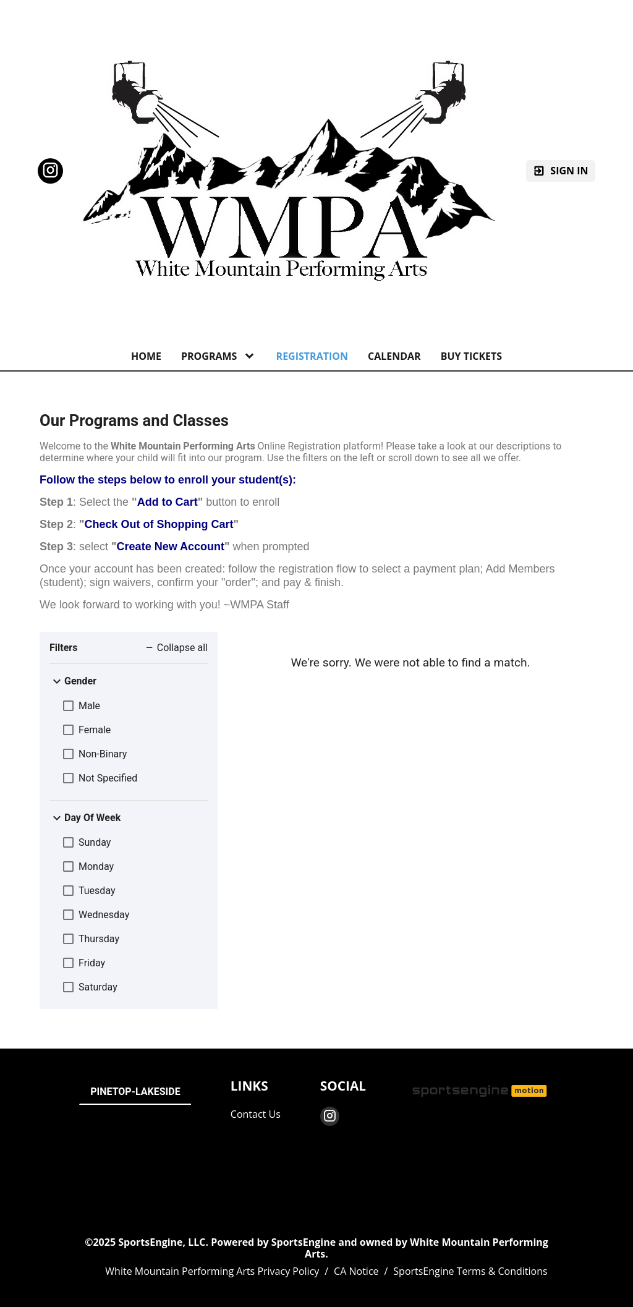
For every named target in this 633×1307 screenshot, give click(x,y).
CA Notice (356, 1271)
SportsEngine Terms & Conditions (470, 1271)
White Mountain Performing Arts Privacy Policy (212, 1271)
